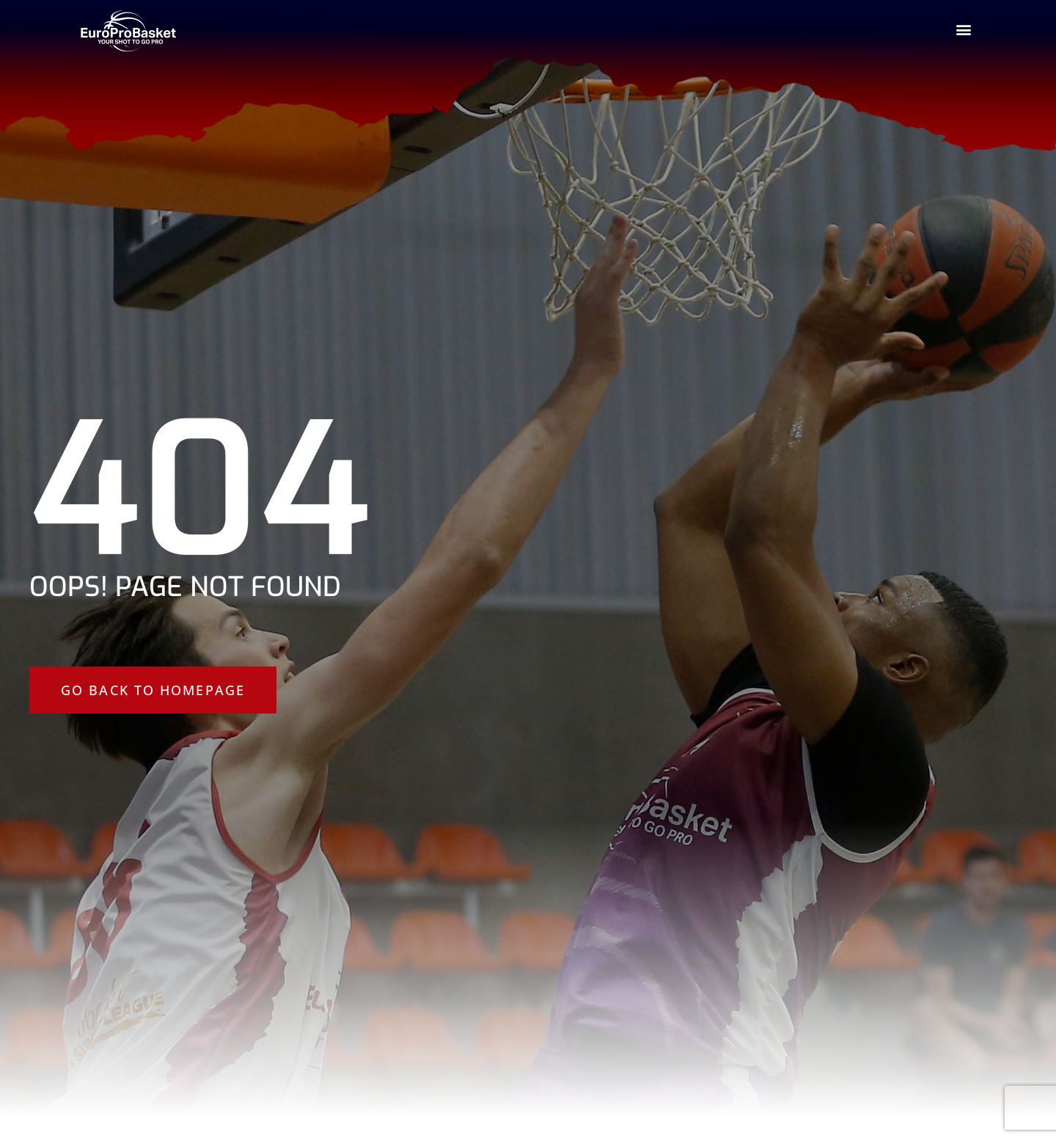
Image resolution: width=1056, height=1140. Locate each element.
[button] (963, 29)
